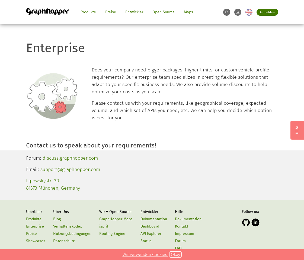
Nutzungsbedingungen (72, 233)
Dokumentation (153, 219)
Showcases (35, 241)
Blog (57, 219)
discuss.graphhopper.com (70, 158)
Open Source (163, 12)
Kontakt (181, 226)
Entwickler (134, 12)
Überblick (34, 211)
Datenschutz (64, 241)
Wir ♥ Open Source (115, 211)
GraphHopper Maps (116, 219)
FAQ (178, 248)
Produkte (88, 12)
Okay (175, 254)
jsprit (103, 226)
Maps (188, 12)
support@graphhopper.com (70, 169)
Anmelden (267, 12)
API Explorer (150, 233)
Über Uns (61, 211)
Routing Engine (112, 233)
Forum (180, 241)
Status (146, 241)
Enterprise (35, 226)
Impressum (184, 233)
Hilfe (179, 211)
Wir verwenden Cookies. (145, 254)
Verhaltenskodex (67, 226)
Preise (110, 12)
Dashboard (149, 226)
